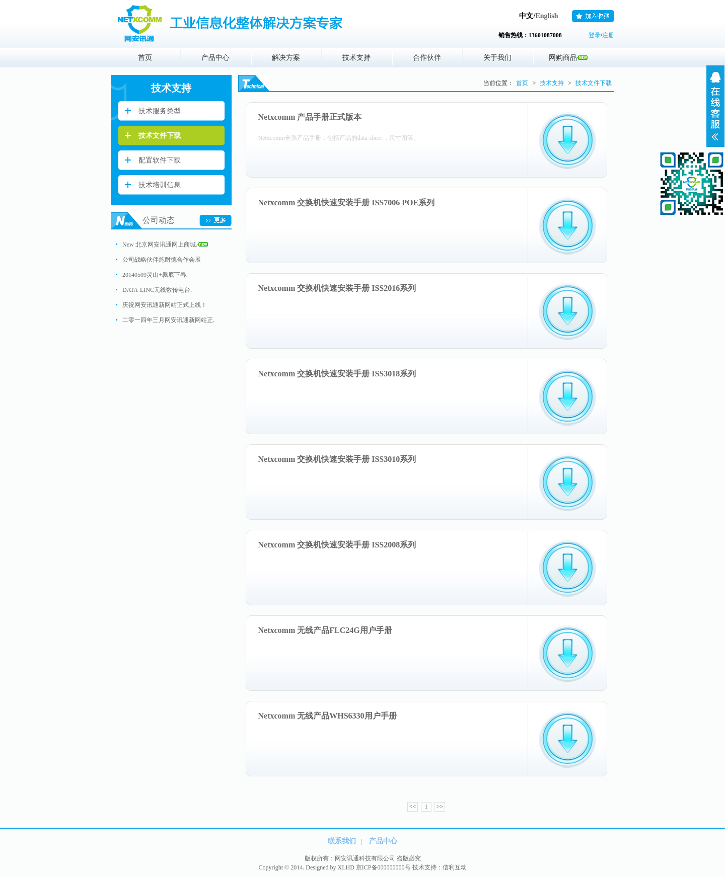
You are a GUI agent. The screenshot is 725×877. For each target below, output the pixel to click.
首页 (145, 57)
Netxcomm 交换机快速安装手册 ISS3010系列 (337, 459)
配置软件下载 (159, 160)
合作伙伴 (427, 57)
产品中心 (215, 57)
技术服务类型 (159, 111)
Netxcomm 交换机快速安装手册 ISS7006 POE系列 (346, 202)
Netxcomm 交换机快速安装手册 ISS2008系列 (337, 544)
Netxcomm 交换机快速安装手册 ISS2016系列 (337, 288)
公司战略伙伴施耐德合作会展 (161, 259)
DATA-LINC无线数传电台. (157, 289)
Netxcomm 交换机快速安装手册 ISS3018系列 (337, 373)
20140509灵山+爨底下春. (155, 274)
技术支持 (356, 57)
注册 (608, 35)
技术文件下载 (159, 135)
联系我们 (342, 841)
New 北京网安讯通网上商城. (165, 244)
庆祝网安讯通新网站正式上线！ (164, 304)
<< (412, 806)
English (546, 16)
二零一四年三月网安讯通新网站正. (168, 320)
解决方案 (286, 57)
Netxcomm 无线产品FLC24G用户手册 (325, 630)
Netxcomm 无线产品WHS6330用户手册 (327, 715)
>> (440, 806)
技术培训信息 (159, 185)
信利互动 (455, 867)
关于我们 (497, 57)
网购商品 (568, 57)
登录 (595, 35)
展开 (715, 106)
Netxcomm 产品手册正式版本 (310, 117)
